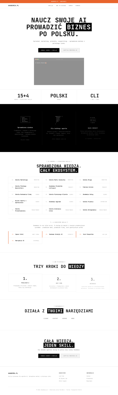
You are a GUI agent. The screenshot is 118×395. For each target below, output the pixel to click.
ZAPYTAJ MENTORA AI (70, 50)
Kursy (71, 5)
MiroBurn (62, 389)
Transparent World (76, 389)
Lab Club (61, 376)
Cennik (78, 5)
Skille (50, 5)
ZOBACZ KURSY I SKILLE (49, 50)
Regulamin (89, 381)
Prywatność (90, 378)
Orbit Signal (63, 381)
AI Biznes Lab (63, 378)
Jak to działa (61, 5)
